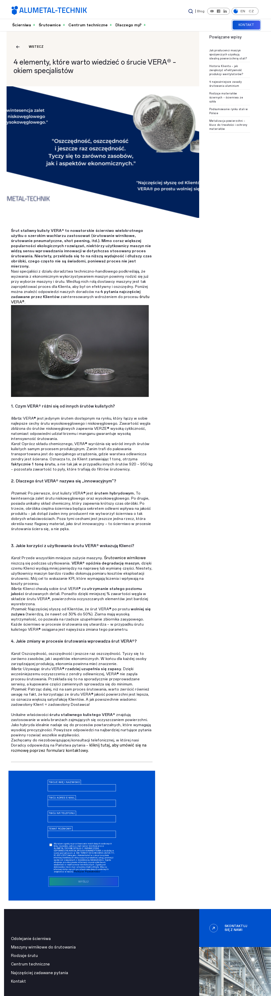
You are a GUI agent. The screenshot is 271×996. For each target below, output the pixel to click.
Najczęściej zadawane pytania (39, 973)
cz (251, 11)
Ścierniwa (21, 25)
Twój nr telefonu (62, 813)
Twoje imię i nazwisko (64, 782)
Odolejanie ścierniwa (31, 938)
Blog (201, 11)
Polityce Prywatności (87, 871)
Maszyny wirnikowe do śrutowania (43, 947)
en (242, 11)
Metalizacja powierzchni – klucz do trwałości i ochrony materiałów (228, 124)
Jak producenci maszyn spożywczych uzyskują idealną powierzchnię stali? (228, 54)
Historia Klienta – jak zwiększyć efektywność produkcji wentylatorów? (226, 70)
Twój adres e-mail (62, 797)
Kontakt (246, 25)
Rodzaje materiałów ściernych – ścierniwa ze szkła (226, 97)
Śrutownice (50, 25)
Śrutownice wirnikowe (125, 558)
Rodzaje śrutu (24, 955)
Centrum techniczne (88, 25)
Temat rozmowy (60, 828)
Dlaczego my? (128, 25)
